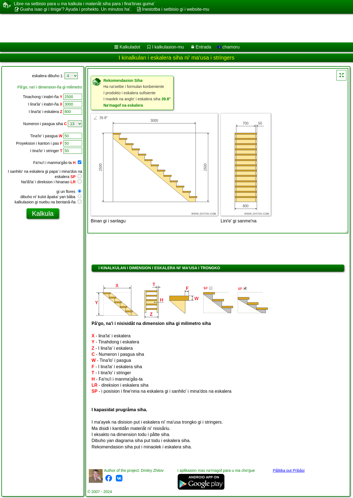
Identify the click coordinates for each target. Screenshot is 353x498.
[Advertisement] (167, 28)
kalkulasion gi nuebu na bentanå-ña (48, 202)
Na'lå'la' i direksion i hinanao (51, 182)
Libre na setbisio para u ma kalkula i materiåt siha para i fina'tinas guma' (84, 3)
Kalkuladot (130, 47)
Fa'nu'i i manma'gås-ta (57, 162)
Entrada (203, 47)
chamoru (228, 47)
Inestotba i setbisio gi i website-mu (175, 9)
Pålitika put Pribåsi (288, 470)
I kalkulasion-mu (168, 47)
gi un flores (69, 191)
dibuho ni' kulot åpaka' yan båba (50, 197)
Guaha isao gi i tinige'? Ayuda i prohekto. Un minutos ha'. (75, 9)
